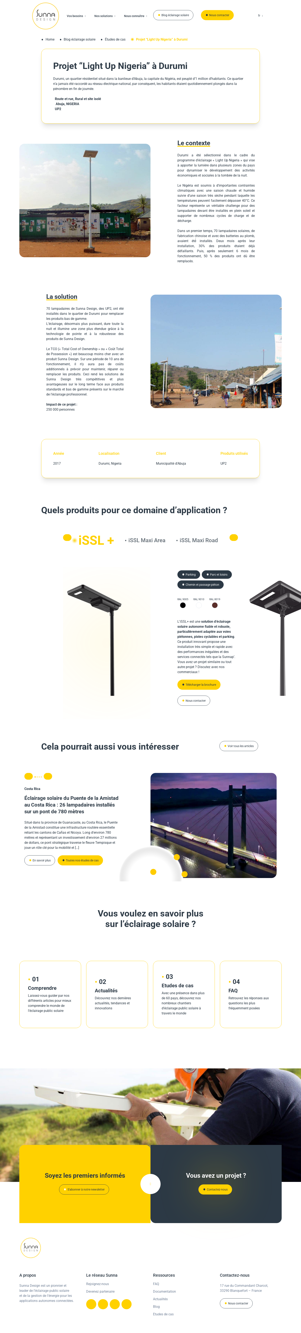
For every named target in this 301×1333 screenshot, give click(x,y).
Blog (156, 1293)
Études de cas (115, 39)
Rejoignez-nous (97, 1270)
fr (259, 15)
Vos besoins (75, 16)
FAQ (156, 1270)
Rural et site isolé (88, 99)
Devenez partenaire (100, 1278)
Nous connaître (134, 16)
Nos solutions (103, 16)
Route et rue (63, 99)
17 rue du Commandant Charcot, (244, 1272)
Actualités (160, 1286)
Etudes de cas (163, 1301)
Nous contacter (219, 15)
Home (50, 39)
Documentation (164, 1278)
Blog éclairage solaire (175, 15)
